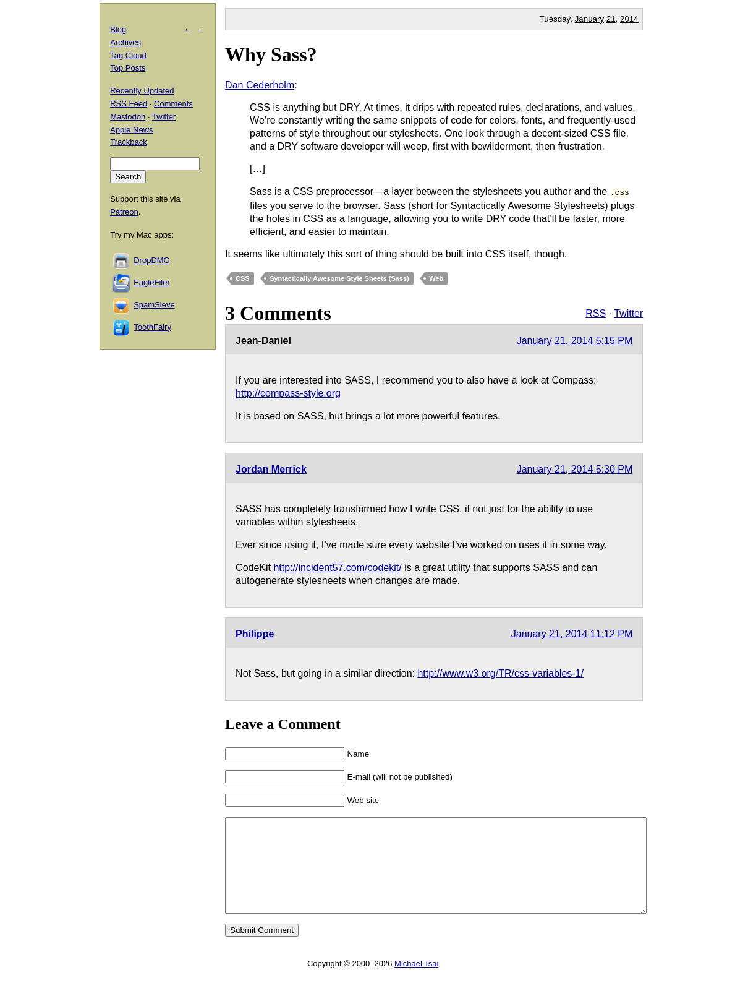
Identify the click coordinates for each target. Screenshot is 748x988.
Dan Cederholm (259, 85)
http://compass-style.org (288, 392)
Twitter (628, 312)
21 (611, 19)
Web (436, 277)
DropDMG (152, 260)
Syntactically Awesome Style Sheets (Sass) (339, 277)
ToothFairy (152, 327)
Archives (125, 42)
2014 (629, 19)
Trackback (128, 142)
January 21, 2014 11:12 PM (572, 632)
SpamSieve (154, 304)
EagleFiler (152, 282)
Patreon (124, 212)
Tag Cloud (128, 55)
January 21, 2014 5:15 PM (575, 339)
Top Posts (127, 67)
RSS (595, 312)
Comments (173, 103)
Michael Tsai (416, 981)
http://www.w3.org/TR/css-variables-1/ (500, 672)
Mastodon (127, 116)
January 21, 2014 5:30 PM (575, 468)
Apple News (131, 129)
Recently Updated (142, 90)
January (589, 19)
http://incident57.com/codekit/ (337, 566)
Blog (118, 29)
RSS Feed (128, 103)
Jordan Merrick (271, 468)
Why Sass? (271, 54)
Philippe (255, 632)
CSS (243, 277)
